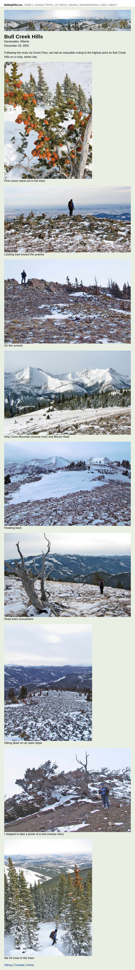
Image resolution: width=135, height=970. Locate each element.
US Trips (60, 5)
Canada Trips (43, 5)
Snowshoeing (88, 5)
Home (28, 5)
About (113, 5)
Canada (19, 965)
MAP (103, 5)
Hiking (72, 5)
